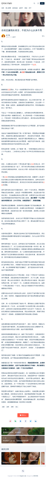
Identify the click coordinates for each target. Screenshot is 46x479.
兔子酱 (8, 35)
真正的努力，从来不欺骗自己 (30, 461)
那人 (17, 406)
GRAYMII (35, 476)
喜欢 (23, 415)
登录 (42, 3)
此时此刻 (15, 8)
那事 (12, 406)
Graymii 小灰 (23, 476)
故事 (34, 64)
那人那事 (8, 8)
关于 (30, 8)
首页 (3, 8)
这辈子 (21, 8)
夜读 (26, 8)
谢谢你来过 (6, 462)
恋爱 (23, 72)
